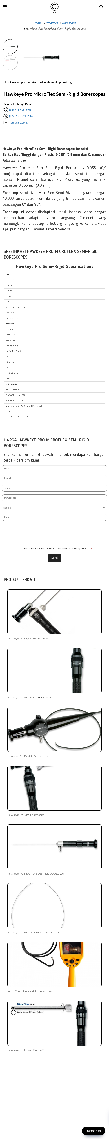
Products (52, 23)
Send (54, 558)
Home (37, 23)
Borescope (69, 23)
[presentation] (54, 533)
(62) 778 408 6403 (20, 109)
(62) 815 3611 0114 (21, 116)
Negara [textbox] (7, 508)
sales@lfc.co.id (18, 122)
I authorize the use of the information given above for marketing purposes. (54, 549)
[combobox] (54, 507)
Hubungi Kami (93, 1130)
